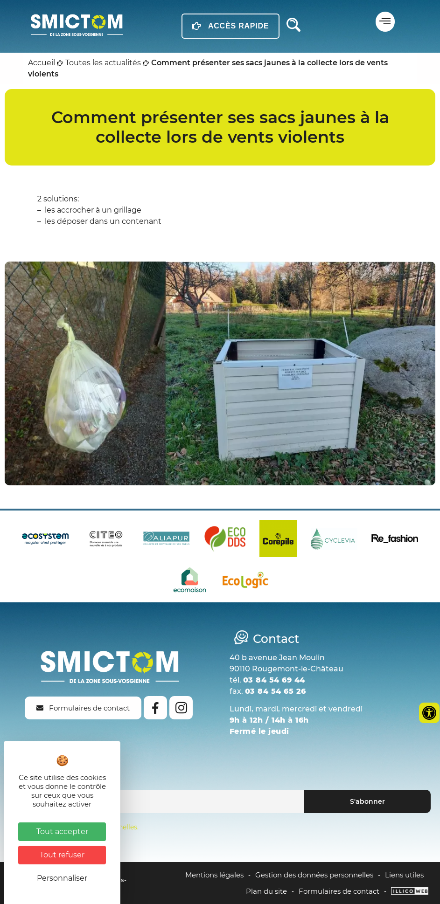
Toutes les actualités (103, 62)
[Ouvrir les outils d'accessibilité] (429, 713)
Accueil (41, 62)
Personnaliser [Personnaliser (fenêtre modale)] (62, 878)
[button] (385, 22)
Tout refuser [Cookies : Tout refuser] (62, 854)
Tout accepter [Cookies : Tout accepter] (62, 831)
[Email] (156, 801)
